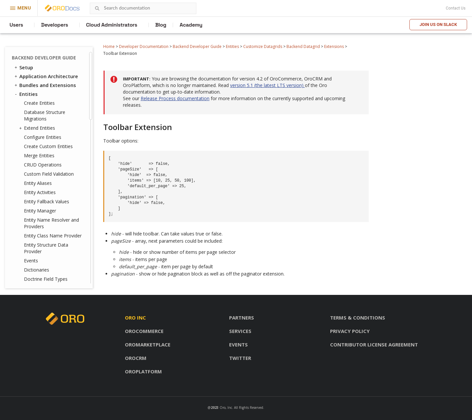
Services (240, 331)
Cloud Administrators (111, 24)
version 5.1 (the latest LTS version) (267, 85)
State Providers (50, 119)
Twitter (240, 358)
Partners (241, 317)
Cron (24, 267)
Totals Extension (56, 63)
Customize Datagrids (262, 46)
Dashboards (33, 232)
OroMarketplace (147, 344)
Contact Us (455, 8)
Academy (191, 24)
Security (26, 198)
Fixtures (32, 180)
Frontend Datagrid (47, 143)
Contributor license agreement (374, 344)
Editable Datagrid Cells (57, 96)
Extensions (334, 46)
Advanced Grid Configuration (49, 83)
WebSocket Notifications (46, 276)
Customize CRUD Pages (49, 170)
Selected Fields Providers (49, 107)
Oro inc (135, 317)
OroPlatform (143, 371)
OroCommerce (144, 331)
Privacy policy (350, 331)
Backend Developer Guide (197, 46)
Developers (54, 24)
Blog (161, 24)
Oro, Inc (226, 407)
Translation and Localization (35, 211)
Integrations (31, 223)
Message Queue (35, 258)
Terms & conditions (357, 317)
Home (109, 46)
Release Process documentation (175, 98)
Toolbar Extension (58, 55)
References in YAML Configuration (55, 131)
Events (41, 72)
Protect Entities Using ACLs (53, 152)
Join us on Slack (438, 24)
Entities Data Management (48, 190)
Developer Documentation (143, 46)
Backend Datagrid (303, 46)
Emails (27, 250)
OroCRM (136, 358)
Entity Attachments (44, 161)
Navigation (32, 241)
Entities (232, 46)
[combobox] (143, 8)
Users (16, 24)
